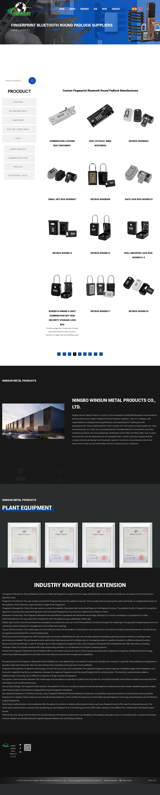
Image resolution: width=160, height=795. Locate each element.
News (104, 8)
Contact (116, 8)
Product (84, 8)
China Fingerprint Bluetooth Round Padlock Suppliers (85, 780)
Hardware (18, 120)
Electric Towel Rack (18, 129)
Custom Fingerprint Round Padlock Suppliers (109, 418)
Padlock (18, 166)
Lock (18, 138)
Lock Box (18, 102)
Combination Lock (18, 158)
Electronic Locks (18, 175)
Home (62, 8)
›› (101, 354)
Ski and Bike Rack (18, 111)
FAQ (95, 8)
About (72, 8)
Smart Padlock (18, 149)
